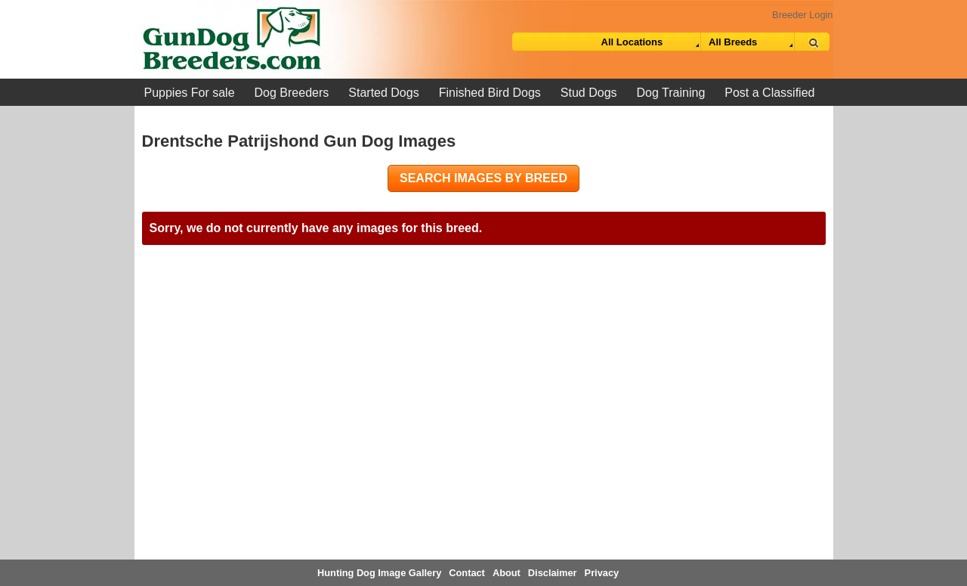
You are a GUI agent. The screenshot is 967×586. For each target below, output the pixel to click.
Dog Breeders (292, 92)
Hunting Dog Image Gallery (379, 572)
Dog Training (671, 92)
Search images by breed (483, 178)
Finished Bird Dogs (490, 92)
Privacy (602, 572)
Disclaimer (552, 572)
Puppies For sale (189, 92)
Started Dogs (383, 92)
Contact (467, 572)
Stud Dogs (589, 92)
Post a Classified (769, 92)
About (507, 572)
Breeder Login (802, 14)
